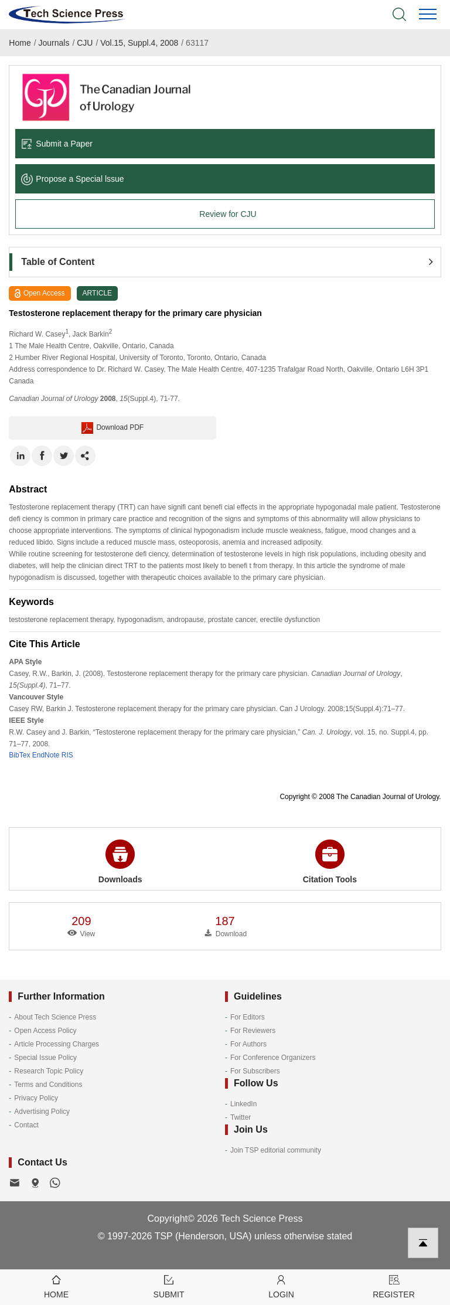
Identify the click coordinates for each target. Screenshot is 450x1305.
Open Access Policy (45, 1031)
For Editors (247, 1017)
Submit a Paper (57, 143)
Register (394, 1286)
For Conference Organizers (272, 1057)
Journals (54, 42)
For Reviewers (252, 1031)
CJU (85, 42)
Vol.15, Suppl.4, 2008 (139, 42)
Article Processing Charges (56, 1044)
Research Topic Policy (48, 1071)
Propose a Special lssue (72, 178)
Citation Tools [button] (330, 862)
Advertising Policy (42, 1111)
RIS (67, 755)
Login (281, 1286)
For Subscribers (255, 1071)
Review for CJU (227, 214)
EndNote (46, 755)
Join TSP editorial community (275, 1150)
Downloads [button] (120, 862)
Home (19, 42)
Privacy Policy (36, 1098)
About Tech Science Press (55, 1017)
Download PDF (112, 428)
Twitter (240, 1117)
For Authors (248, 1044)
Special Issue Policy (45, 1057)
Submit (168, 1286)
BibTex (19, 755)
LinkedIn (243, 1104)
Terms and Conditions (48, 1084)
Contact (26, 1125)
